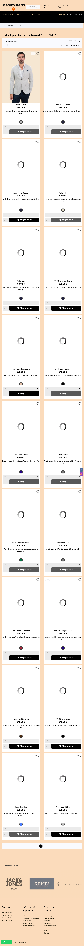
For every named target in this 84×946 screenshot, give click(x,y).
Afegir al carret (24, 132)
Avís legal (26, 916)
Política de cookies (29, 926)
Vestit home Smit (63, 719)
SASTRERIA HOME (8, 14)
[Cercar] (33, 7)
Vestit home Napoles (63, 369)
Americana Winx (63, 543)
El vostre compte (49, 909)
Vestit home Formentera (21, 369)
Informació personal (50, 916)
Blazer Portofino (21, 807)
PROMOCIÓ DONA (7, 20)
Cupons (46, 933)
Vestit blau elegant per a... (63, 631)
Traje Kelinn (63, 455)
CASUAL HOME (20, 14)
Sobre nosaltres (28, 923)
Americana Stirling (63, 807)
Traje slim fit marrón (21, 719)
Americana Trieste (21, 455)
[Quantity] (6, 131)
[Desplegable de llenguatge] (62, 14)
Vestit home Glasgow (21, 193)
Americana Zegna (63, 105)
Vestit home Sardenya (63, 281)
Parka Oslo (21, 281)
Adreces (46, 930)
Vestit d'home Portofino (21, 631)
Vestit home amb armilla (21, 543)
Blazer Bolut (21, 105)
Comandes (47, 923)
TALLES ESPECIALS (34, 14)
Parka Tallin (63, 193)
